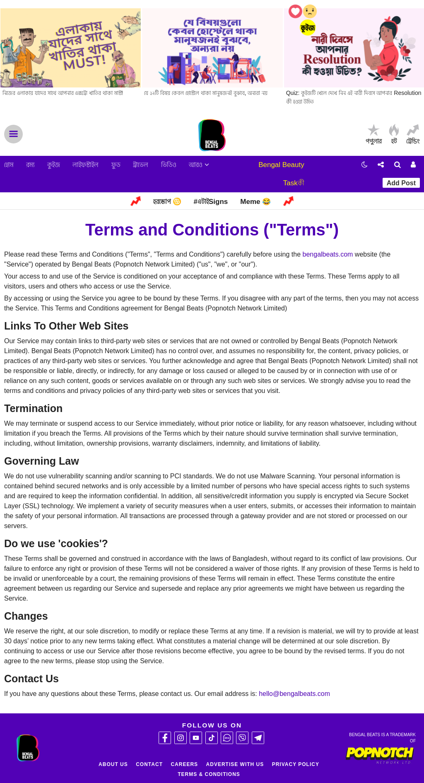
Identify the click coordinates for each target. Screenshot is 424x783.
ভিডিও (168, 165)
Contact (149, 764)
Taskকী (293, 183)
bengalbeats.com (328, 254)
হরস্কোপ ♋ (167, 202)
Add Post (401, 183)
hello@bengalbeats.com (294, 693)
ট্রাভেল (140, 165)
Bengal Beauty (281, 165)
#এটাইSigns (211, 202)
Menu (13, 134)
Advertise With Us (235, 764)
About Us (113, 764)
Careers (184, 764)
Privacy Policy (295, 764)
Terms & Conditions (209, 774)
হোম (9, 165)
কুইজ (53, 165)
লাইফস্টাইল (85, 165)
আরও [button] (199, 165)
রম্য (30, 165)
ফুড (115, 165)
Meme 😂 (255, 202)
